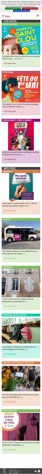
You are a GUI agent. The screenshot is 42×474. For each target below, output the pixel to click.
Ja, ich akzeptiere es (13, 8)
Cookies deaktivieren (30, 8)
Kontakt (15, 471)
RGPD (10, 473)
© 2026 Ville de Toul (13, 470)
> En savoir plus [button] (10, 63)
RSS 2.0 (20, 471)
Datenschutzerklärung (21, 11)
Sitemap (11, 471)
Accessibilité (15, 473)
